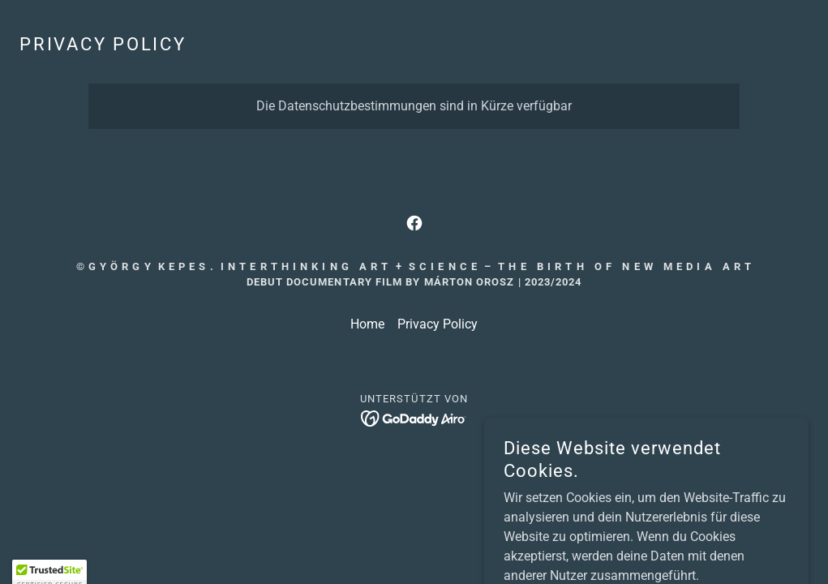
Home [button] (367, 324)
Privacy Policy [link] (437, 324)
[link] (414, 223)
